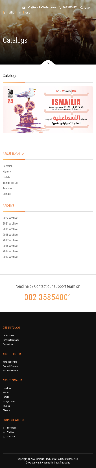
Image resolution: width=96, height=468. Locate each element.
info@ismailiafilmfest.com (39, 7)
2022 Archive (10, 218)
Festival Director (10, 370)
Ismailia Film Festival (46, 459)
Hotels (6, 177)
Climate (7, 194)
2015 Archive (10, 246)
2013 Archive (10, 257)
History (7, 171)
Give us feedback (11, 340)
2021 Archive (10, 223)
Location (7, 166)
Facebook (9, 427)
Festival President (11, 366)
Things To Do (10, 183)
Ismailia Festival (10, 361)
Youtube (9, 436)
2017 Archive (10, 240)
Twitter (8, 432)
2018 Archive (10, 234)
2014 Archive (10, 251)
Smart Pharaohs (61, 462)
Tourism (7, 188)
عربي (85, 7)
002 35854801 (67, 7)
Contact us (8, 344)
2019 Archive (10, 229)
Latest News (8, 335)
